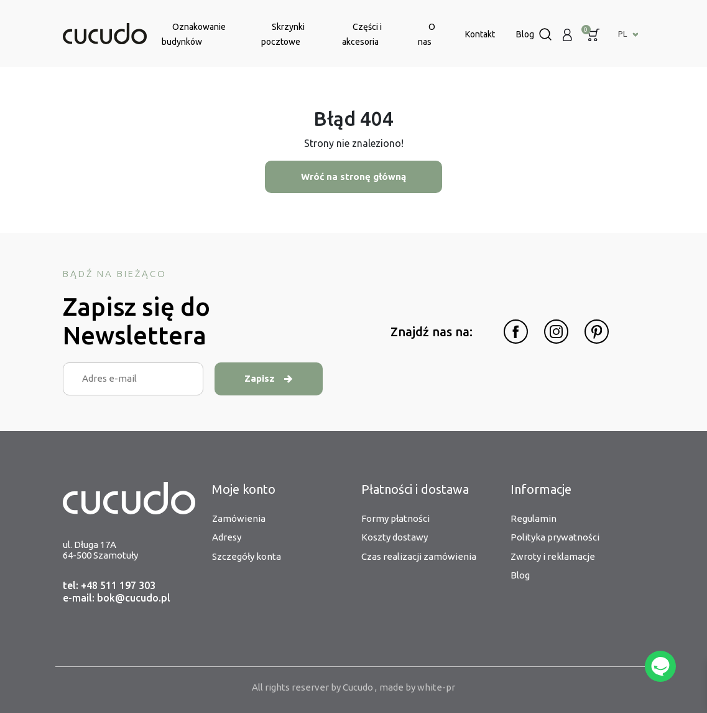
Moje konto (243, 489)
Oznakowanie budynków (194, 34)
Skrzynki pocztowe (283, 34)
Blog (525, 34)
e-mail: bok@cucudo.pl (116, 597)
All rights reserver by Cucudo (313, 687)
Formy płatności (395, 518)
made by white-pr (417, 687)
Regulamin (534, 518)
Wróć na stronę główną (354, 176)
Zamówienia (239, 518)
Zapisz (269, 378)
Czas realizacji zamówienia (418, 556)
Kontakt (480, 34)
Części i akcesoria (362, 34)
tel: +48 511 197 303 (109, 585)
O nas (426, 34)
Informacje (541, 489)
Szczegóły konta (246, 556)
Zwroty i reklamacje (553, 556)
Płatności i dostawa (415, 489)
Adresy (226, 537)
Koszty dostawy (394, 537)
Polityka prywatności (555, 537)
